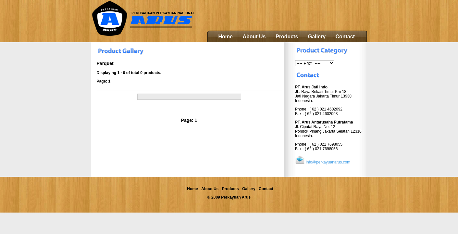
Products (287, 36)
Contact (345, 36)
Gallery (317, 36)
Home (225, 36)
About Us (254, 36)
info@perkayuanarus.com (328, 162)
